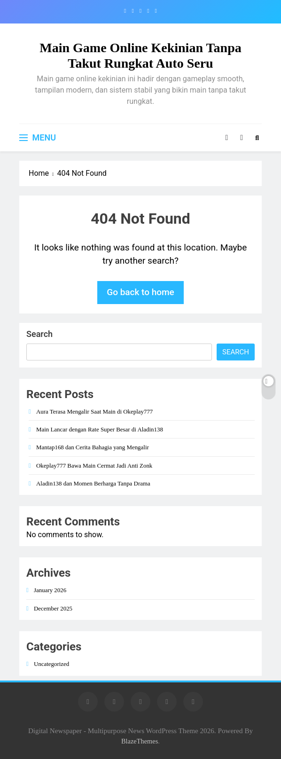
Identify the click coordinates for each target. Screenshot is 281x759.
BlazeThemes (139, 741)
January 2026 (50, 590)
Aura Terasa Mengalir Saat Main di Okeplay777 (94, 411)
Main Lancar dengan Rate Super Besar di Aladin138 (99, 429)
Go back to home (140, 292)
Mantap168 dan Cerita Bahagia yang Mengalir (92, 447)
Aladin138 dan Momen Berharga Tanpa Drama (93, 483)
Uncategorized (51, 663)
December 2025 (53, 608)
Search (39, 334)
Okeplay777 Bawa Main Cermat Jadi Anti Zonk (94, 465)
